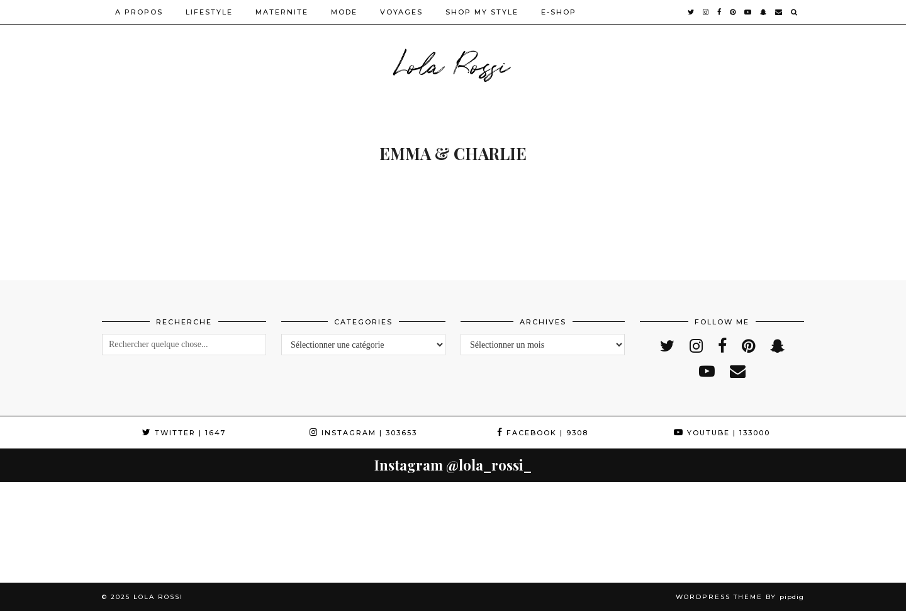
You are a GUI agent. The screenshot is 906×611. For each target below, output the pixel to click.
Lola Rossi (453, 63)
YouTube (722, 432)
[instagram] (706, 12)
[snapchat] (764, 12)
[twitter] (691, 12)
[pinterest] (733, 12)
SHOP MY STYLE (481, 12)
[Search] (794, 12)
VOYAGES (401, 12)
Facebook (542, 432)
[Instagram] (50, 532)
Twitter (184, 432)
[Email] (779, 12)
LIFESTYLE (209, 12)
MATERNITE (281, 12)
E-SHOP (558, 12)
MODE (344, 12)
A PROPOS (139, 12)
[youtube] (748, 12)
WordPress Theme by (740, 597)
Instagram (363, 432)
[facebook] (719, 12)
